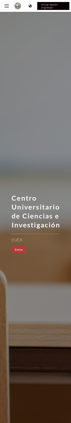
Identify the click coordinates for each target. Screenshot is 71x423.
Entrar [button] (19, 249)
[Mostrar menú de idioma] (30, 6)
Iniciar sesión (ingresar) (49, 6)
